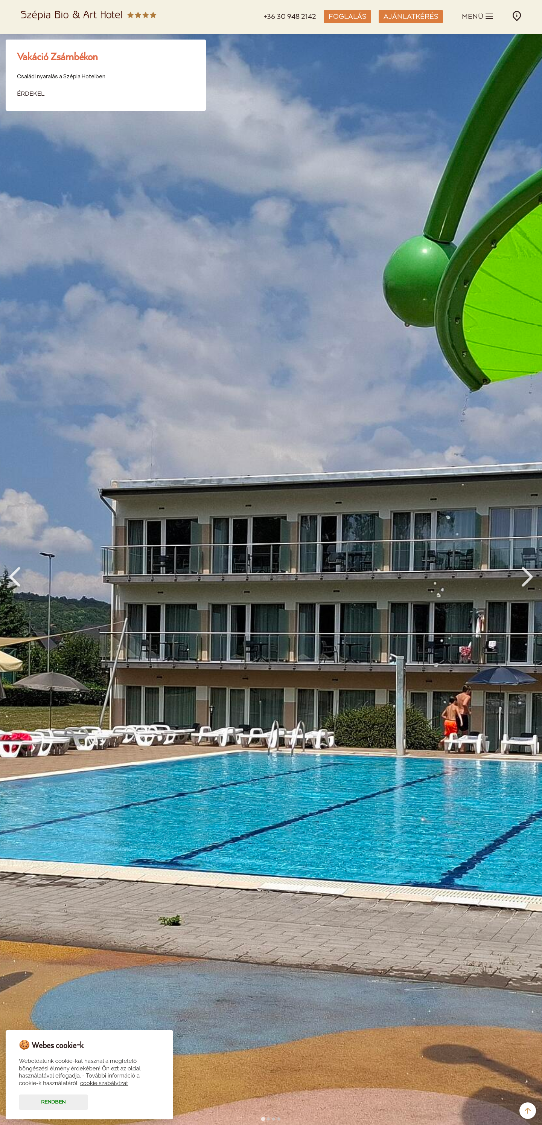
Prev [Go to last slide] (14, 577)
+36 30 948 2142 (289, 17)
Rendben (53, 1102)
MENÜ (478, 16)
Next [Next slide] (527, 577)
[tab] (263, 1119)
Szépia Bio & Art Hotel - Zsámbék (89, 17)
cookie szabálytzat (104, 1083)
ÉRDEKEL (30, 94)
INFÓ (517, 16)
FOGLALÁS (347, 17)
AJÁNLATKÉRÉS (411, 17)
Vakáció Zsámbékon (57, 57)
